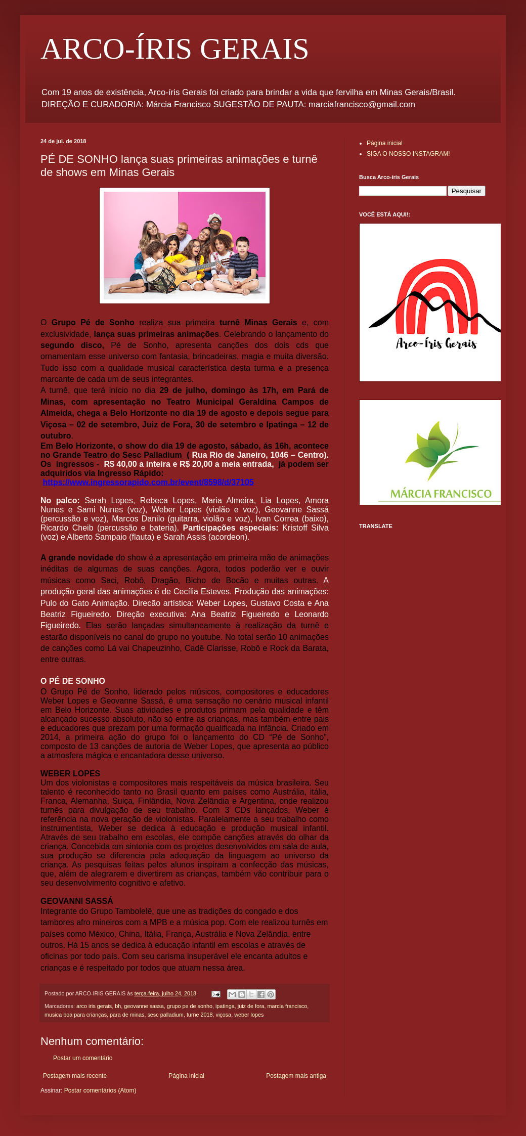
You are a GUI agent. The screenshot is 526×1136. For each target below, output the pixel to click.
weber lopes (249, 1015)
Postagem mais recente (75, 1075)
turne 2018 (200, 1015)
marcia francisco (288, 1006)
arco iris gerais (94, 1006)
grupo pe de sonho (189, 1006)
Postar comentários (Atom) (100, 1090)
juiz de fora (251, 1006)
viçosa (224, 1015)
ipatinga (225, 1006)
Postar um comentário (82, 1058)
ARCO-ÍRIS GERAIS (175, 48)
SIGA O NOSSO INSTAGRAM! (408, 153)
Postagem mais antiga (296, 1075)
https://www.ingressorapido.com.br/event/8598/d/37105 (147, 482)
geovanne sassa (144, 1006)
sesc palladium (165, 1015)
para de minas (127, 1015)
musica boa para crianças (76, 1015)
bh (118, 1006)
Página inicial (186, 1075)
